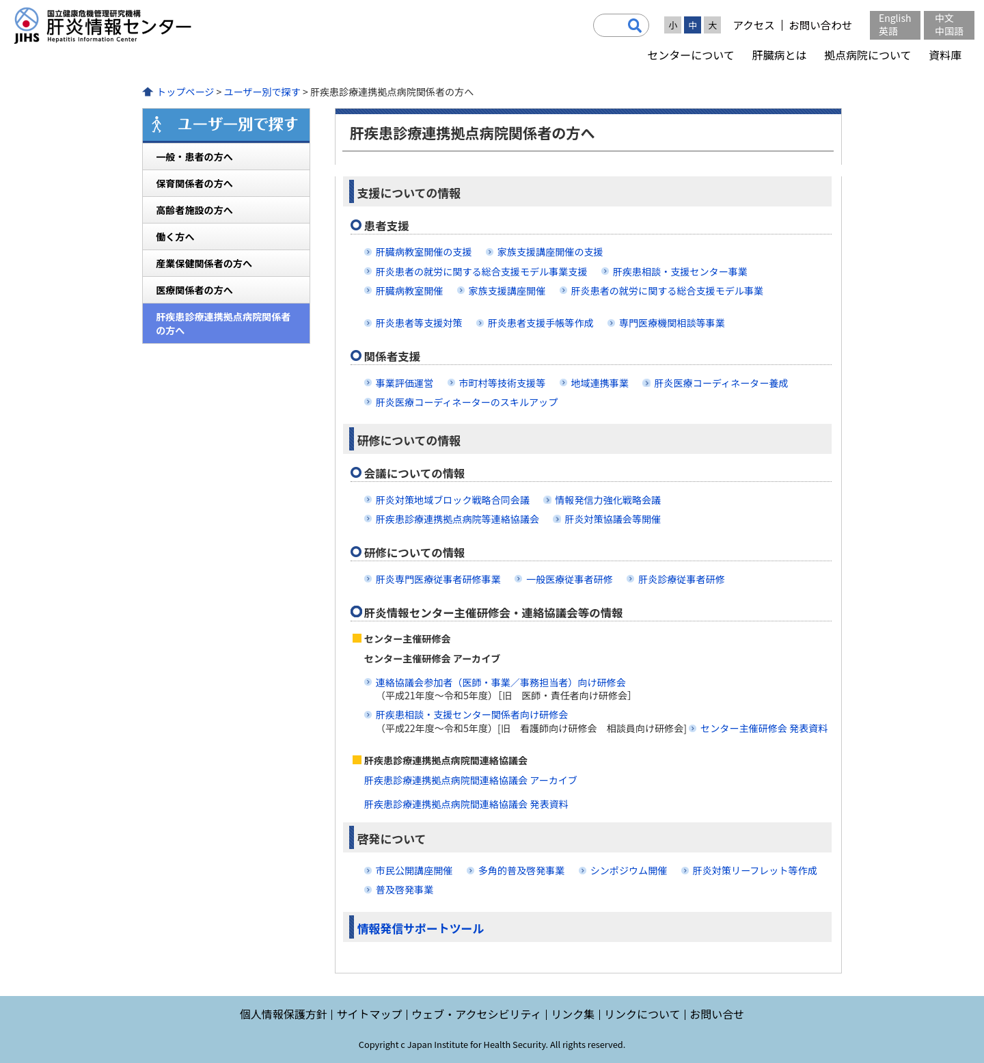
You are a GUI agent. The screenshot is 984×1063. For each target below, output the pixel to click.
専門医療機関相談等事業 (672, 322)
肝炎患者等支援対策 (419, 322)
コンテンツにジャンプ (0, 0)
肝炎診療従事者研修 (681, 579)
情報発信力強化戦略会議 (608, 500)
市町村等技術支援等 (502, 383)
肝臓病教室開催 (409, 290)
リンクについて (642, 1014)
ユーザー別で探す (261, 91)
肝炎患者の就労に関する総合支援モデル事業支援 (482, 271)
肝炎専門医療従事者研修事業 (438, 579)
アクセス (753, 25)
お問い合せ (716, 1014)
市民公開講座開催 (414, 870)
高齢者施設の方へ (194, 210)
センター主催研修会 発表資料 (764, 728)
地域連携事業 (600, 383)
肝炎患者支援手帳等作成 (541, 322)
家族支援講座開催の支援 (550, 251)
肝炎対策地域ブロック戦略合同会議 (453, 500)
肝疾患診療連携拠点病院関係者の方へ (223, 323)
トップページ (185, 91)
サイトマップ (369, 1014)
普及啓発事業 (404, 889)
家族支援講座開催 (507, 290)
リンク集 (572, 1014)
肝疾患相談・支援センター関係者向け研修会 (472, 714)
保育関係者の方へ (194, 183)
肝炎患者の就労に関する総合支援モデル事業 (667, 290)
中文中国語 (949, 24)
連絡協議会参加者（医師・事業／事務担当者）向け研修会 (501, 682)
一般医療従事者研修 (569, 579)
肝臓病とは (779, 54)
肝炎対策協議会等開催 (612, 519)
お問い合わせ (820, 25)
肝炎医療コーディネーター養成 (721, 383)
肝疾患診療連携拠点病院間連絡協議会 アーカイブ (470, 780)
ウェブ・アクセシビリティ (476, 1014)
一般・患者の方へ (194, 156)
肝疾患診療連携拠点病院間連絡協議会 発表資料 (466, 804)
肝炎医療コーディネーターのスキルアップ (467, 402)
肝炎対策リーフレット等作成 (755, 870)
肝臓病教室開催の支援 (424, 251)
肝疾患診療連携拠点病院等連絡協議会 (457, 519)
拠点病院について (868, 54)
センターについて (691, 54)
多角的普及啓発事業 (521, 870)
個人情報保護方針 (283, 1014)
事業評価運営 (404, 383)
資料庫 (945, 54)
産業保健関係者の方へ (204, 263)
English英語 (895, 24)
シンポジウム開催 (629, 870)
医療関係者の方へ (194, 290)
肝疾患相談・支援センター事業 (680, 271)
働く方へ (175, 236)
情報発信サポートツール (420, 928)
